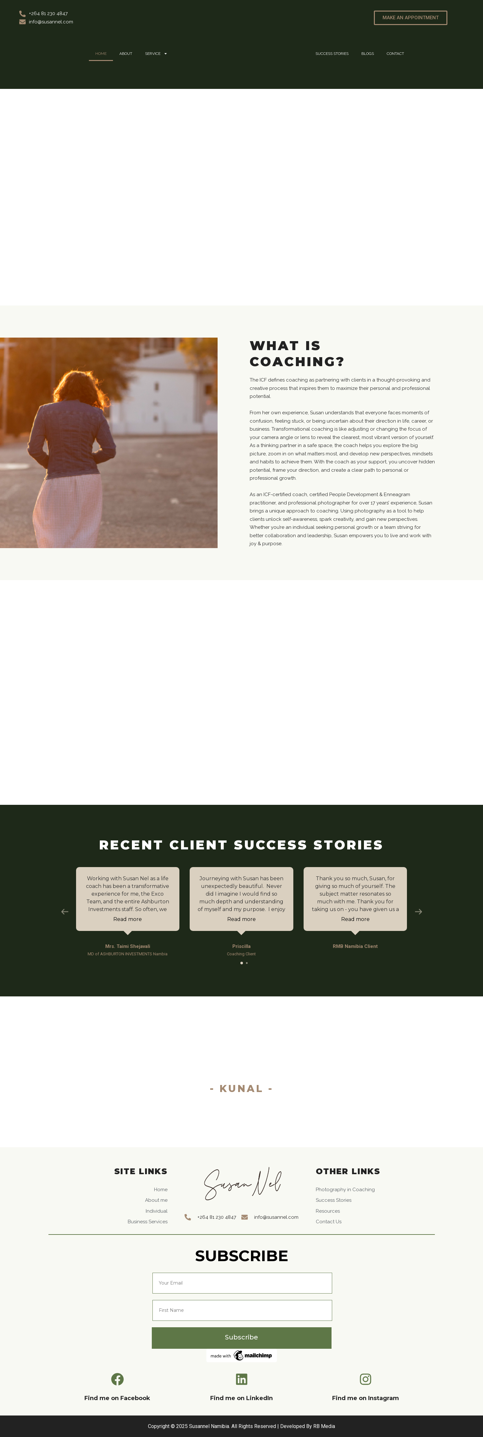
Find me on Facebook (117, 1398)
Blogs (367, 53)
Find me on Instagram (365, 1398)
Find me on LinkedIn (241, 1398)
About (125, 53)
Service (156, 53)
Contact (395, 53)
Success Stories (332, 53)
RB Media (324, 1426)
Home (101, 53)
